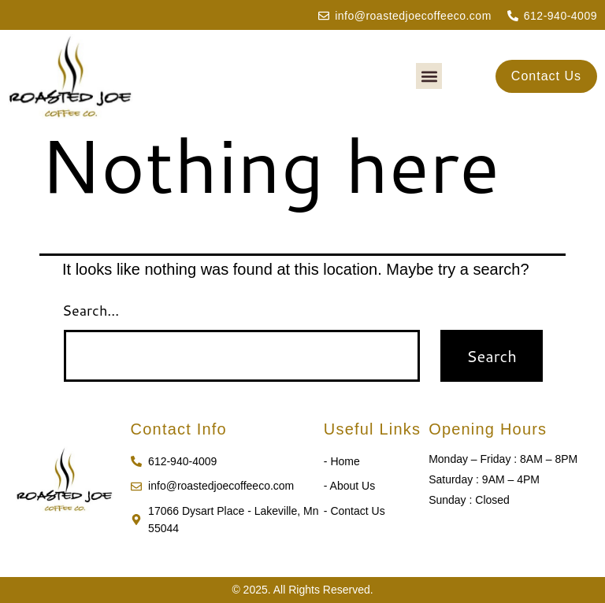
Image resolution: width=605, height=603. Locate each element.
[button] (429, 76)
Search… (90, 310)
